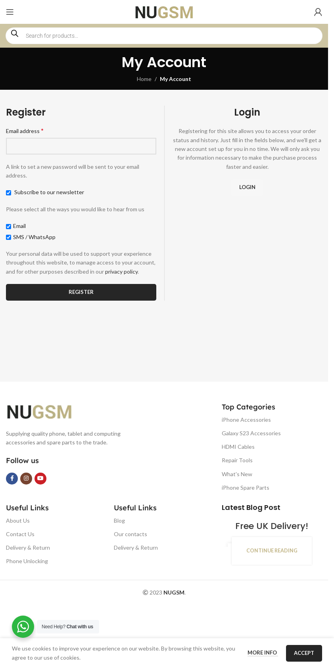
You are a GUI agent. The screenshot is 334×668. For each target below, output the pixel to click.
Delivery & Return (28, 547)
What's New (237, 474)
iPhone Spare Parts (245, 487)
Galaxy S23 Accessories (251, 433)
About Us (18, 520)
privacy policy (121, 271)
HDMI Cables (238, 446)
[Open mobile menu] (10, 12)
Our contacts (130, 534)
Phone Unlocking (27, 561)
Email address (25, 130)
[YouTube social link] (40, 479)
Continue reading (272, 551)
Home (144, 78)
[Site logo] (164, 11)
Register (81, 292)
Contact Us (20, 534)
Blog (119, 520)
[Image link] (45, 410)
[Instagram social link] (26, 479)
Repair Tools (237, 460)
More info (263, 652)
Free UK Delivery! (271, 526)
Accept (304, 653)
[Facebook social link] (12, 479)
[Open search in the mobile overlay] (164, 36)
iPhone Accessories (246, 419)
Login (247, 187)
